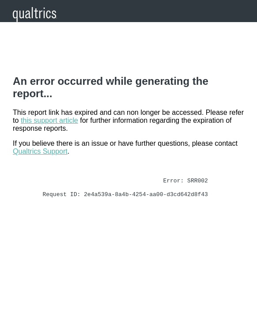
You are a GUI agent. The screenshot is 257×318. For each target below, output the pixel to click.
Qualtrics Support (40, 151)
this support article (49, 120)
